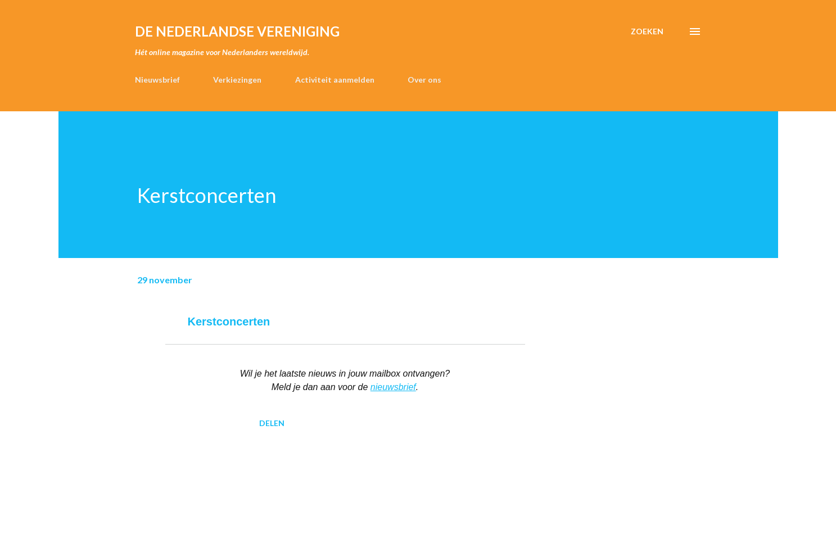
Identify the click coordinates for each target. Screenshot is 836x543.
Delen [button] (271, 423)
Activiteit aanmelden (334, 79)
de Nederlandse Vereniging (237, 31)
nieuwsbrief (393, 387)
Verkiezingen (237, 79)
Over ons (424, 79)
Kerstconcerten (229, 321)
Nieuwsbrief (157, 79)
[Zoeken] (647, 31)
